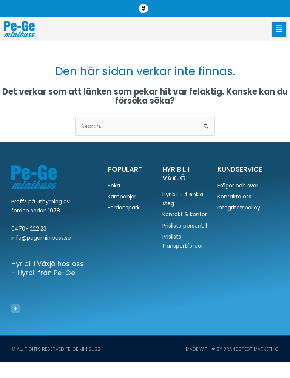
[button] (145, 8)
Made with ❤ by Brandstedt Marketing (232, 349)
